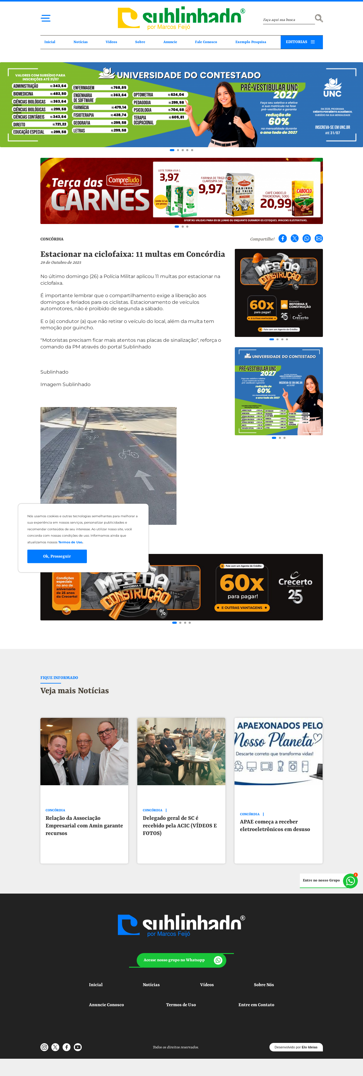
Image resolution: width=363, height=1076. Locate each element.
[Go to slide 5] (192, 150)
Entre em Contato (256, 1005)
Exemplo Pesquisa (250, 42)
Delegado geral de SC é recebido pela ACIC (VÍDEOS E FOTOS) (180, 826)
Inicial (49, 42)
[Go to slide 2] (178, 150)
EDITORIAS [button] (296, 42)
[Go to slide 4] (187, 150)
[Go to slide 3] (183, 150)
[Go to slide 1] (172, 150)
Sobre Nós (264, 985)
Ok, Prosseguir (57, 556)
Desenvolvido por (296, 1047)
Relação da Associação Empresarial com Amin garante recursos (84, 826)
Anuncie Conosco (106, 1005)
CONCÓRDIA (51, 239)
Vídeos (111, 42)
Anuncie (170, 42)
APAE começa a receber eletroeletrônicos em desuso (275, 826)
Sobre (140, 42)
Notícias (81, 42)
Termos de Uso (181, 1005)
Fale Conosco (206, 42)
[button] (182, 960)
